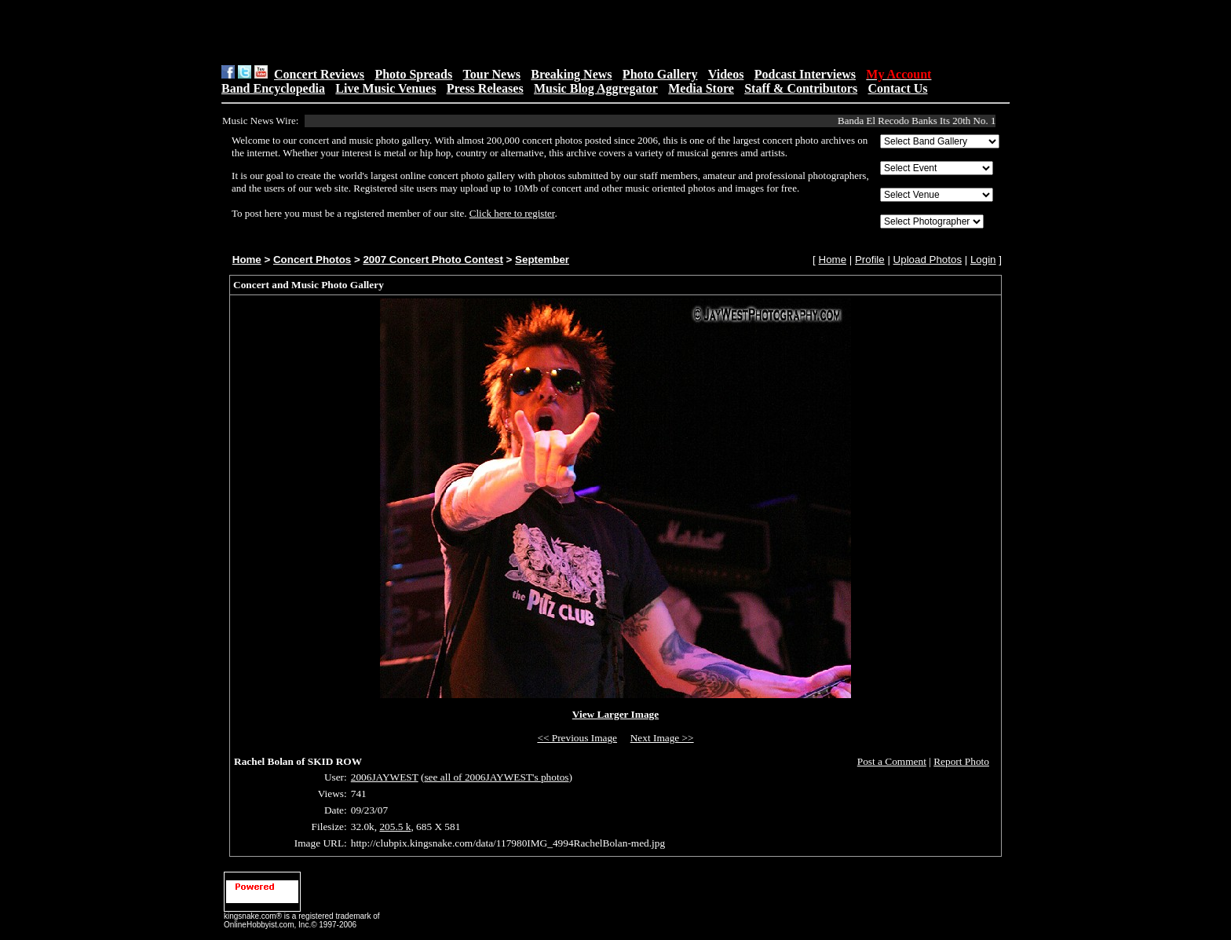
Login (983, 259)
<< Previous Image (577, 738)
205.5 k (395, 826)
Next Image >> (662, 738)
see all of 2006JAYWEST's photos (496, 777)
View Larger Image (615, 714)
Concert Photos (312, 259)
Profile (870, 259)
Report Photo (961, 761)
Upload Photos (927, 259)
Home (246, 259)
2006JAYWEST (384, 777)
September (542, 259)
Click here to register (512, 213)
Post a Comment (891, 761)
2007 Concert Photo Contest (432, 259)
